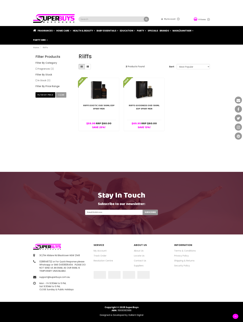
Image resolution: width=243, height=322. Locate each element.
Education (127, 30)
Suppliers (139, 265)
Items (200, 19)
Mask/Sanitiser (182, 30)
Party (141, 30)
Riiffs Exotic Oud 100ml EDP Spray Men (99, 107)
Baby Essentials (107, 30)
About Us (139, 250)
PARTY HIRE (40, 40)
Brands (165, 30)
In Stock (44, 80)
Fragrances (46, 30)
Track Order (100, 255)
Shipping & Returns (184, 260)
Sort (171, 66)
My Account (100, 250)
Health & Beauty (84, 30)
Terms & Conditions (185, 250)
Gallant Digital (135, 315)
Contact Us (140, 260)
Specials (153, 30)
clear (61, 94)
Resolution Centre (103, 260)
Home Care (63, 30)
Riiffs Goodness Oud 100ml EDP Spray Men (144, 107)
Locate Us (139, 255)
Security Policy (182, 265)
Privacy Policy (181, 255)
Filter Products (47, 57)
